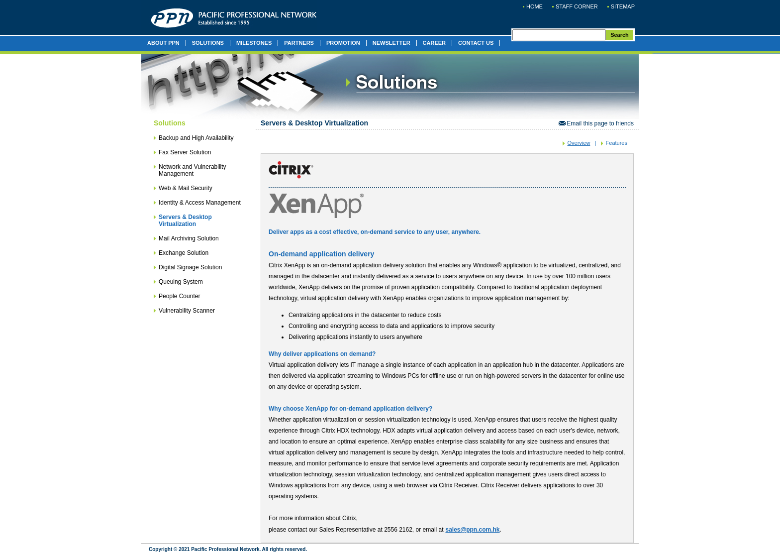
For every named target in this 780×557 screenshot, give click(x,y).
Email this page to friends (596, 123)
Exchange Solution (183, 252)
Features (616, 143)
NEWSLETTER (391, 43)
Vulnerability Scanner (187, 310)
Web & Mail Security (185, 188)
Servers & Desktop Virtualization (185, 220)
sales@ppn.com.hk (472, 529)
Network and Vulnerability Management (192, 170)
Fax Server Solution (185, 152)
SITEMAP (623, 6)
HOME (534, 6)
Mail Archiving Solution (189, 238)
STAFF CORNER (577, 6)
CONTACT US (475, 43)
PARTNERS (299, 43)
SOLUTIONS (208, 43)
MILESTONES (254, 43)
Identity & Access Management (200, 202)
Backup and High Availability (196, 137)
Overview (579, 143)
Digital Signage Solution (190, 267)
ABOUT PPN (163, 43)
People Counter (179, 296)
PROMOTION (343, 43)
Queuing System (181, 281)
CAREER (434, 43)
